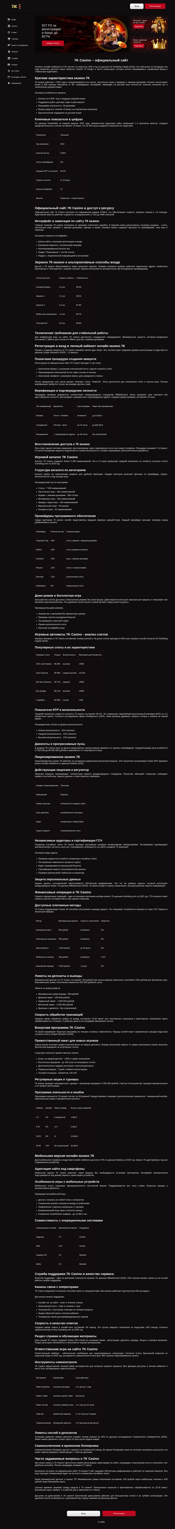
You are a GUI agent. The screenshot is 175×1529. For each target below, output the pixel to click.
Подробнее (138, 26)
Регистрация (155, 6)
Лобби (11, 19)
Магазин (12, 51)
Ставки (12, 32)
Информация (14, 83)
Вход (137, 6)
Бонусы (12, 26)
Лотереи (12, 64)
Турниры (12, 38)
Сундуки (12, 58)
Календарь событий (16, 77)
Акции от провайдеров (17, 45)
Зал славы (13, 71)
